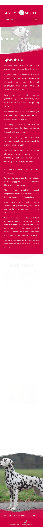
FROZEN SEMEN (20, 515)
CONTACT (32, 515)
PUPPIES (7, 515)
